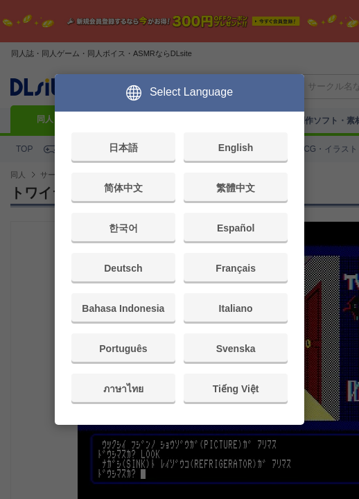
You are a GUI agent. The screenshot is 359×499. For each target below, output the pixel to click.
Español (235, 228)
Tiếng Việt (236, 388)
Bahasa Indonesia (123, 308)
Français (236, 268)
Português (123, 348)
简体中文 (123, 187)
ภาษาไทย (123, 388)
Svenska (236, 348)
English (236, 147)
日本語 (123, 147)
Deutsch (123, 268)
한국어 (123, 228)
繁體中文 (235, 187)
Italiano (236, 308)
